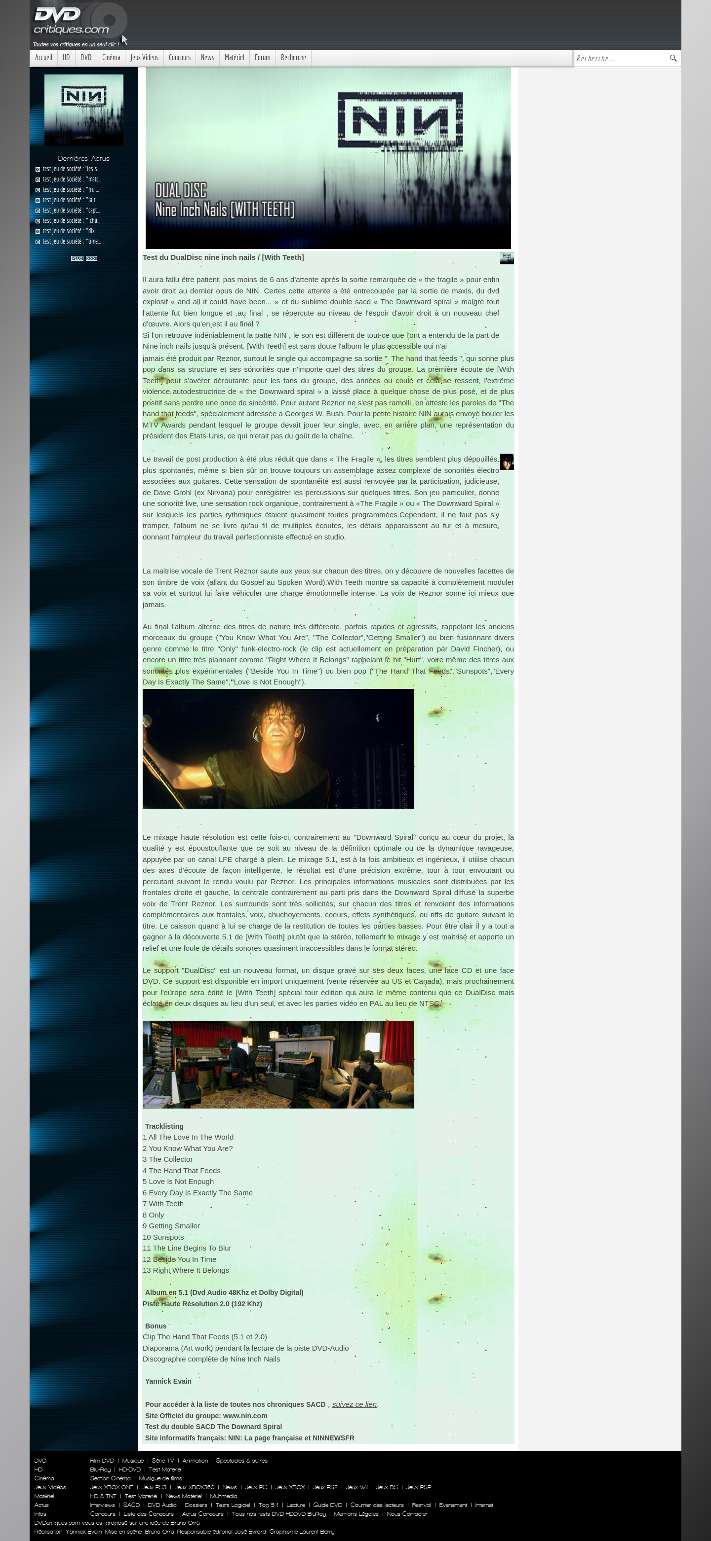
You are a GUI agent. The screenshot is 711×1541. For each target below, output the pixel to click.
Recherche (293, 57)
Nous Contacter (406, 1514)
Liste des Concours (149, 1514)
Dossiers (196, 1505)
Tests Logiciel (233, 1505)
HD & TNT (103, 1496)
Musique (133, 1461)
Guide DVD (328, 1505)
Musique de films (160, 1478)
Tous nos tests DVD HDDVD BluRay (279, 1514)
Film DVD (102, 1461)
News (207, 57)
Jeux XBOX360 (194, 1487)
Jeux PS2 (325, 1487)
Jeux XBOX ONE (111, 1487)
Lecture (296, 1505)
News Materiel (184, 1496)
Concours (180, 57)
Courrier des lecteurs (377, 1505)
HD (66, 57)
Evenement (453, 1505)
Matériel (234, 57)
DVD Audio (162, 1505)
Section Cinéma (110, 1478)
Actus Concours (203, 1514)
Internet (484, 1505)
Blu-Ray (100, 1469)
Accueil (43, 57)
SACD (131, 1505)
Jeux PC (256, 1487)
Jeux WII (357, 1487)
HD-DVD (130, 1469)
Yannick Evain (84, 1532)
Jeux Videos (144, 57)
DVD (86, 57)
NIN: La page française (265, 1438)
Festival (421, 1505)
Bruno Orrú (159, 1532)
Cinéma (111, 57)
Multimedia (223, 1496)
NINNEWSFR (334, 1438)
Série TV (163, 1461)
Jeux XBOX (290, 1487)
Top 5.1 (268, 1505)
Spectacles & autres (242, 1461)
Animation (195, 1461)
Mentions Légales (356, 1514)
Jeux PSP (418, 1487)
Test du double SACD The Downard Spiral (213, 1427)
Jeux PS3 (154, 1487)
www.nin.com (245, 1416)
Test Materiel (165, 1469)
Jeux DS (387, 1487)
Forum (263, 57)
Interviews (102, 1505)
